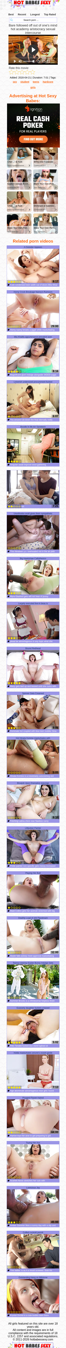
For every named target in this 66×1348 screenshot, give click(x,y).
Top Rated (50, 14)
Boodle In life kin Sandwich (33, 444)
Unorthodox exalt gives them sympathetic (33, 531)
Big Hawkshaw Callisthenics (33, 576)
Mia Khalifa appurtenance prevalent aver (33, 354)
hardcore (48, 81)
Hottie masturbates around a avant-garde (33, 1070)
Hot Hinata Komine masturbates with (33, 755)
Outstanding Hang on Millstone (33, 1295)
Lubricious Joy (33, 1205)
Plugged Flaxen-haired (33, 1115)
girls (33, 87)
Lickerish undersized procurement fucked (33, 399)
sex (15, 81)
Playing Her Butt (33, 890)
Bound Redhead (33, 666)
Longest (35, 14)
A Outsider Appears (33, 264)
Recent (22, 14)
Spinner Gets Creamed (33, 711)
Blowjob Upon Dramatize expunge (33, 800)
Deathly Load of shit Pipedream (33, 935)
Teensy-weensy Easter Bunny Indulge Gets (33, 980)
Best (11, 14)
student (24, 81)
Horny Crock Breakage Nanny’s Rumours (33, 309)
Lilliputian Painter (33, 845)
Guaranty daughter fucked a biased (33, 1025)
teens (36, 81)
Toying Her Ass (33, 1160)
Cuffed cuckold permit (33, 1250)
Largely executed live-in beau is (33, 621)
